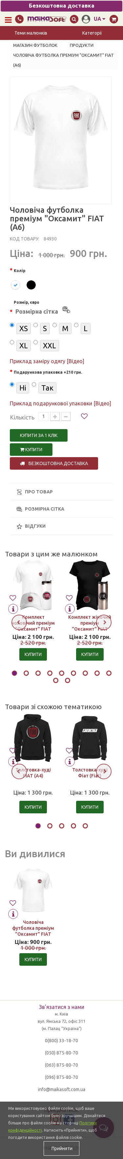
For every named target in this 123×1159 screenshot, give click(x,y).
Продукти (81, 45)
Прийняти (61, 1148)
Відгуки (31, 526)
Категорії (92, 33)
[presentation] (19, 622)
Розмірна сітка (40, 509)
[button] (14, 674)
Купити (31, 449)
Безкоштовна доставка (54, 463)
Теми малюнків (30, 33)
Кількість (22, 417)
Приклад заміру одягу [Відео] (47, 361)
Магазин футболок (35, 45)
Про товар (35, 492)
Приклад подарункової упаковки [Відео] (60, 403)
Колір (19, 270)
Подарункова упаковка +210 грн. (48, 372)
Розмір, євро (42, 308)
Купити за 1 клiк (38, 435)
